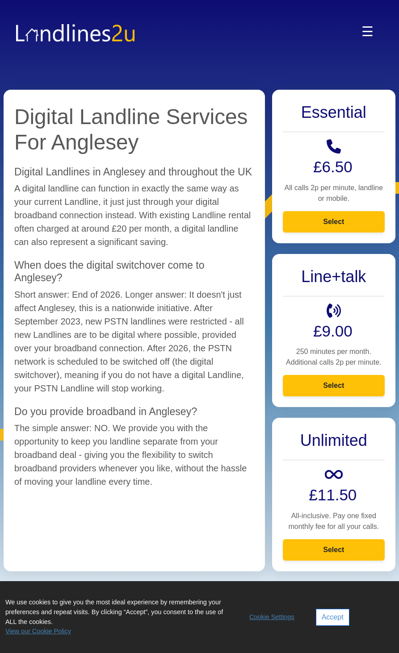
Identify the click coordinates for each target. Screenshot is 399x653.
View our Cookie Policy (38, 631)
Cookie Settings (271, 616)
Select (333, 221)
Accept (333, 617)
